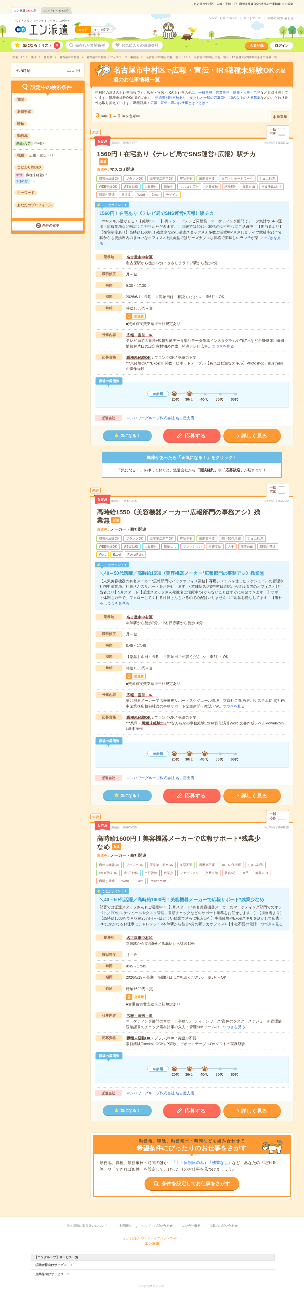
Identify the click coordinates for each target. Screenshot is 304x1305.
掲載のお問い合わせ (280, 18)
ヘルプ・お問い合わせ (222, 18)
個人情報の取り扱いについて (87, 1225)
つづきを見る (223, 346)
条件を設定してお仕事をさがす (196, 1183)
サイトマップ (252, 18)
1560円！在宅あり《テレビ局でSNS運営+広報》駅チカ (176, 154)
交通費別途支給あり (170, 98)
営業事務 (222, 93)
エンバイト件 (56, 10)
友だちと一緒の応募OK (207, 98)
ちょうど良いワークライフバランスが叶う (42, 20)
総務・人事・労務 (246, 93)
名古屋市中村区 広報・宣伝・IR (166, 57)
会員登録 (257, 46)
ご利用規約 (124, 1225)
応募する (195, 436)
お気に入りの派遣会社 (140, 45)
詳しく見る (254, 436)
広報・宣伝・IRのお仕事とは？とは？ (179, 103)
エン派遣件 (25, 10)
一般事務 (205, 93)
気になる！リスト (41, 45)
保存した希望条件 (90, 45)
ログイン (282, 46)
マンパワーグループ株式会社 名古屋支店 (160, 418)
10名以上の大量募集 (244, 98)
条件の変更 (50, 226)
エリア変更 (102, 30)
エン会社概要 (191, 1225)
